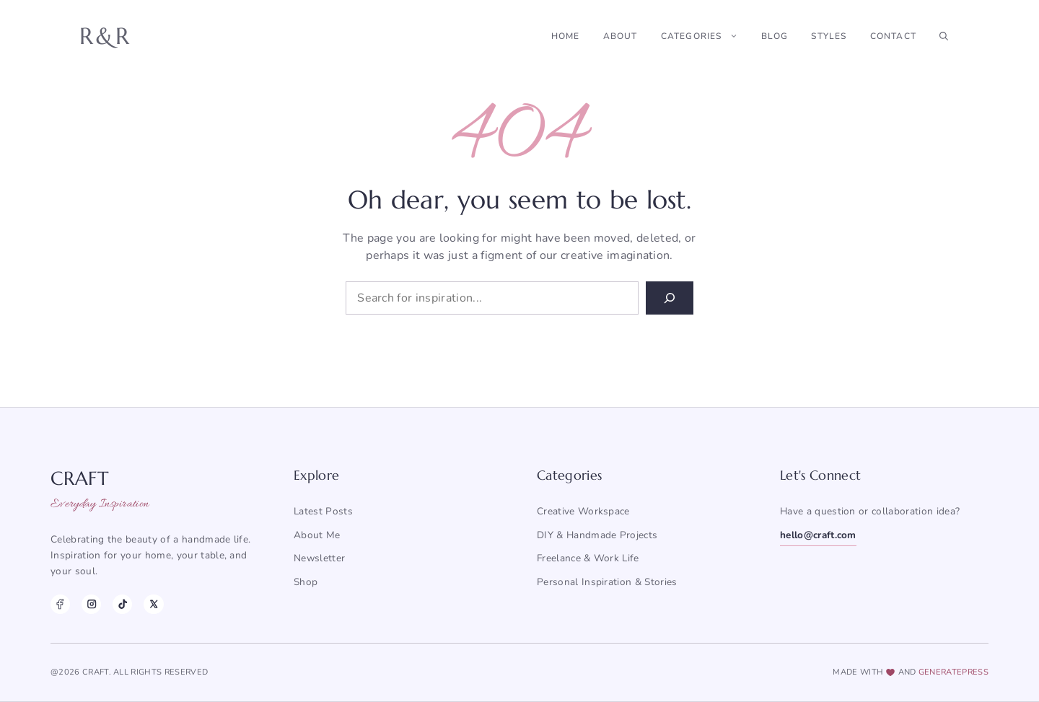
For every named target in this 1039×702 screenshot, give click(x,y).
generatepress (953, 672)
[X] (153, 604)
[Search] (669, 298)
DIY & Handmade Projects (597, 535)
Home (565, 36)
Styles (828, 36)
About (620, 36)
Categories (705, 36)
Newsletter (319, 558)
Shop (305, 582)
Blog (775, 36)
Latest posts (323, 511)
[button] (944, 36)
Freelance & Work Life (588, 558)
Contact (893, 36)
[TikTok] (122, 604)
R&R (105, 36)
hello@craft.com (818, 535)
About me (317, 535)
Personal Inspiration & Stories (607, 582)
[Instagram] (91, 604)
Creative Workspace (583, 511)
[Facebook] (60, 604)
